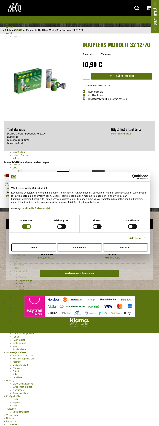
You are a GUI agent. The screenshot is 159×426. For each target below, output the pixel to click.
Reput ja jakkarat (21, 393)
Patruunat (31, 30)
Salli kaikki (125, 247)
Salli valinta (79, 247)
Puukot (16, 337)
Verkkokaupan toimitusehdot (79, 273)
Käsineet (17, 362)
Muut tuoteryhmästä (121, 133)
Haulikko (42, 30)
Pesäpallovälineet (15, 396)
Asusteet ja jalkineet (16, 352)
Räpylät (16, 402)
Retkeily (10, 380)
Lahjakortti (11, 421)
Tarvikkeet (17, 377)
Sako (21, 286)
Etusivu (9, 27)
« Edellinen (9, 30)
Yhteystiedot (12, 415)
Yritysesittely (12, 424)
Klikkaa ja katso (112, 257)
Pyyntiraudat (19, 340)
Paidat (16, 371)
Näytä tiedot (134, 238)
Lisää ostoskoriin (122, 76)
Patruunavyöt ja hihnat (23, 333)
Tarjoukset (11, 409)
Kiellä (33, 247)
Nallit (15, 299)
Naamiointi (18, 330)
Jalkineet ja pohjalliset (23, 358)
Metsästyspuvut (20, 365)
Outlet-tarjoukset (21, 412)
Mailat (15, 399)
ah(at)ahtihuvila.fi (46, 257)
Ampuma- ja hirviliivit (23, 355)
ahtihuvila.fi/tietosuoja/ (36, 208)
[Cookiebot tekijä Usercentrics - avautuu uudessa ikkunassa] (134, 176)
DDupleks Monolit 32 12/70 (69, 30)
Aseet (9, 33)
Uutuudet (10, 418)
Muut (21, 290)
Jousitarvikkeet (20, 349)
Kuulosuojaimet (20, 324)
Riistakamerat (19, 343)
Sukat (15, 374)
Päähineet (17, 368)
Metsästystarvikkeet (16, 302)
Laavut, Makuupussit (23, 383)
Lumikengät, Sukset (22, 387)
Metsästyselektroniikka (24, 327)
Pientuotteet (18, 390)
